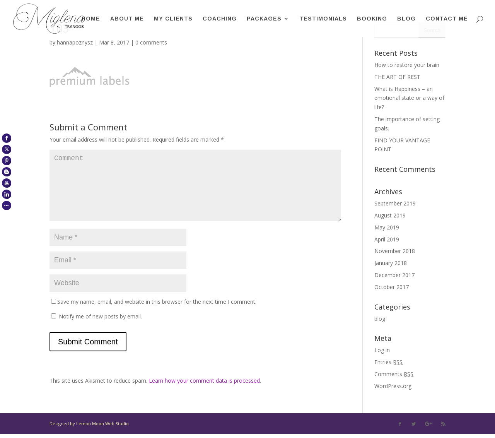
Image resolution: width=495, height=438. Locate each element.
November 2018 (394, 251)
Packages (264, 19)
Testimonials (323, 19)
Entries (388, 362)
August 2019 (390, 215)
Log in (382, 350)
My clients (173, 19)
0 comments (151, 42)
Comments (393, 374)
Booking (372, 19)
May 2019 (386, 227)
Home (91, 19)
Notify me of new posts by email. (100, 328)
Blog (406, 19)
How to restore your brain (406, 64)
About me (127, 19)
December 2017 (394, 275)
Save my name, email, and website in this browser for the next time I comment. (156, 314)
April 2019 (386, 239)
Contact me (447, 19)
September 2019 (395, 203)
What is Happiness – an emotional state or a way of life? (409, 98)
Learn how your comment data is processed (204, 393)
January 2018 (390, 263)
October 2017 (391, 287)
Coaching (220, 19)
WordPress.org (392, 386)
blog (379, 318)
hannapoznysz (75, 42)
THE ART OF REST (397, 76)
